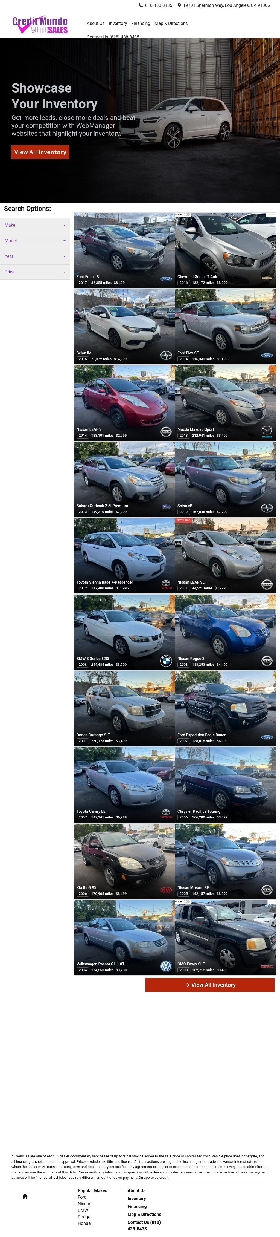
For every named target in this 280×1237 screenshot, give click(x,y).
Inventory (136, 1198)
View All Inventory (210, 985)
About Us (136, 1190)
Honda (84, 1223)
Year (35, 256)
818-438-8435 (155, 5)
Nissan (84, 1203)
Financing (137, 1206)
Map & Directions (144, 1214)
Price (35, 272)
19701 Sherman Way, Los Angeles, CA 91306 (224, 5)
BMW (83, 1210)
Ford (82, 1197)
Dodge (84, 1216)
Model (35, 240)
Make (35, 225)
